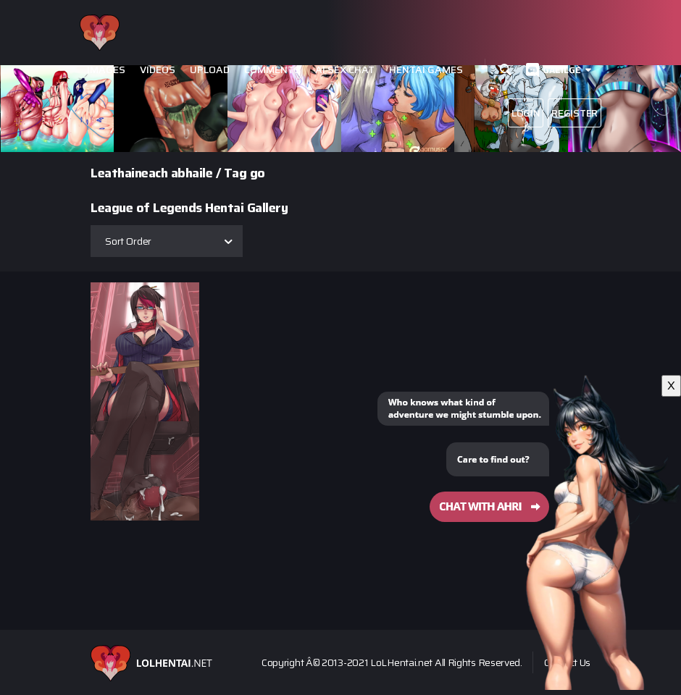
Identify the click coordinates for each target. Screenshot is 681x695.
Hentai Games (426, 69)
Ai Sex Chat (345, 69)
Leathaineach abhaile (151, 173)
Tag (235, 173)
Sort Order (128, 241)
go (257, 173)
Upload (210, 69)
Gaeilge (561, 70)
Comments (272, 69)
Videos (157, 69)
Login (525, 113)
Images (106, 69)
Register (574, 113)
